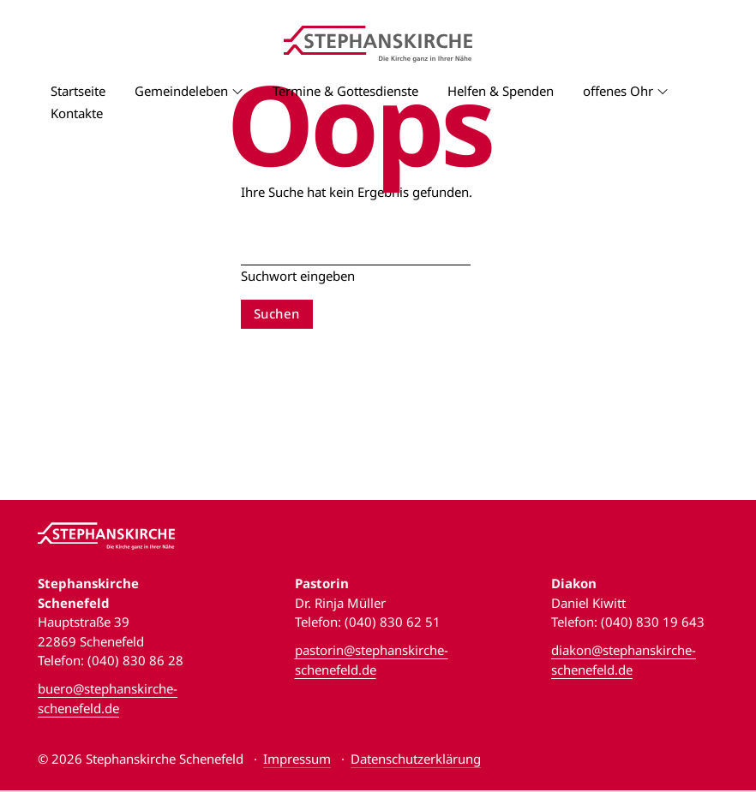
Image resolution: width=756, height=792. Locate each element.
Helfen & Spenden (500, 90)
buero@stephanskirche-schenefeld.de (107, 698)
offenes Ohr (618, 90)
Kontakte (77, 113)
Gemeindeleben (181, 90)
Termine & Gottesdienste (345, 90)
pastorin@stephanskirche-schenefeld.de (371, 659)
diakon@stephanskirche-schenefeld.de (623, 659)
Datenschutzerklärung (416, 758)
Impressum (297, 758)
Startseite (78, 90)
